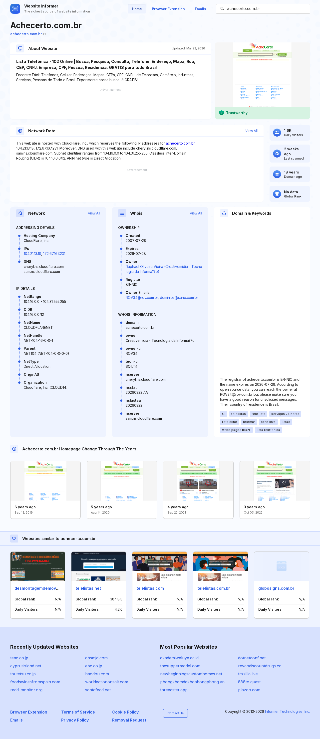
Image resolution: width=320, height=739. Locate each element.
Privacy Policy (75, 720)
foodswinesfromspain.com (35, 681)
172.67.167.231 (54, 253)
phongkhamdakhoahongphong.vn (192, 681)
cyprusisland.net (25, 665)
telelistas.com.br (213, 588)
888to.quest (249, 681)
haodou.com (97, 673)
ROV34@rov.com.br (142, 297)
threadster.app (174, 689)
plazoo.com (249, 689)
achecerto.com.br (28, 34)
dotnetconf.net (252, 657)
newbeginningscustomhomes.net (191, 673)
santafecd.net (98, 689)
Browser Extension (168, 9)
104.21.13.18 (32, 253)
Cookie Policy (125, 712)
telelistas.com (150, 588)
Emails (200, 9)
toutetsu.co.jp (23, 673)
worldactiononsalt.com (106, 681)
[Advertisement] (110, 103)
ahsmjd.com (96, 657)
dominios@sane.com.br (179, 297)
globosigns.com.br (276, 588)
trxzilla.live (248, 673)
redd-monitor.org (26, 689)
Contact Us (175, 713)
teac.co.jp (19, 657)
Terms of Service (78, 712)
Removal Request (129, 720)
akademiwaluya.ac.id (179, 657)
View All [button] (251, 131)
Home (137, 9)
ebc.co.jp (93, 665)
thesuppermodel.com (180, 665)
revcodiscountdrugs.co (260, 665)
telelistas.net (88, 588)
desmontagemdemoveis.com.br (45, 588)
